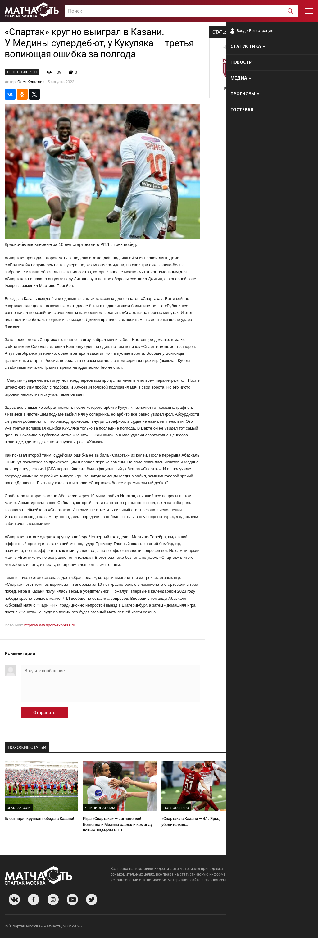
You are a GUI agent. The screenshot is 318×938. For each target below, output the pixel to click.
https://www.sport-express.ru (49, 625)
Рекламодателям (296, 927)
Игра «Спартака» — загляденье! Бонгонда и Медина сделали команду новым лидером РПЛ (117, 824)
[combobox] (181, 11)
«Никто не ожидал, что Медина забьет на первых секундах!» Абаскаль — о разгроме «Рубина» (275, 824)
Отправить (44, 712)
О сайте (238, 927)
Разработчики (262, 927)
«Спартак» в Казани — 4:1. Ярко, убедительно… (190, 821)
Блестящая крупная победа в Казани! (39, 818)
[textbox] (182, 11)
